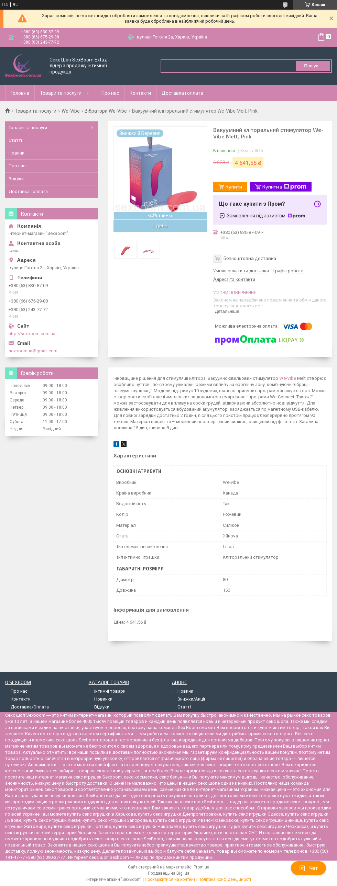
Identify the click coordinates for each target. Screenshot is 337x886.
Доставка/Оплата (30, 706)
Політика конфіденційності (224, 879)
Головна (20, 93)
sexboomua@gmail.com (33, 350)
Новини (16, 153)
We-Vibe (71, 111)
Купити (234, 187)
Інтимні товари (110, 691)
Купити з (284, 187)
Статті (15, 140)
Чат (308, 868)
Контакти (140, 93)
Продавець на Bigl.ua (168, 873)
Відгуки (16, 178)
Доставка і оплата (182, 93)
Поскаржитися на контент (170, 879)
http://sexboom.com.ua (32, 333)
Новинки (103, 699)
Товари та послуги (60, 93)
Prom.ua (201, 867)
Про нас (110, 93)
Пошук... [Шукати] (313, 65)
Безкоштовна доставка (250, 258)
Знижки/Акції (191, 699)
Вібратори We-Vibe (106, 111)
